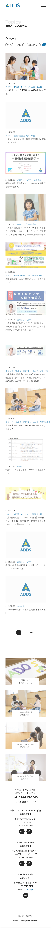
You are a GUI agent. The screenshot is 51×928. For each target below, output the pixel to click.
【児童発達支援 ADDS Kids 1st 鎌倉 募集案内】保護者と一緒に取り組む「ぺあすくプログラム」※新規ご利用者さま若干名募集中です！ (25, 234)
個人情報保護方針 (25, 916)
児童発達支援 (36, 88)
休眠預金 (37, 183)
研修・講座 (44, 374)
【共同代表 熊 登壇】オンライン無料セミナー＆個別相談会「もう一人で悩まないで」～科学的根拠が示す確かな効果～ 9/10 (25, 330)
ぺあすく (9, 88)
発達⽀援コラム (33, 45)
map (21, 831)
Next (31, 632)
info (29, 831)
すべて (9, 45)
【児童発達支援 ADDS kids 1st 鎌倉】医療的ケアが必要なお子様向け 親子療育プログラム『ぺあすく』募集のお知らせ (25, 524)
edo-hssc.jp (28, 889)
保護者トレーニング (22, 88)
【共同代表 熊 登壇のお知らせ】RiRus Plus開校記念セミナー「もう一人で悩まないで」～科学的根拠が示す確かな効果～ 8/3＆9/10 (25, 381)
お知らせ (19, 45)
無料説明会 (30, 139)
